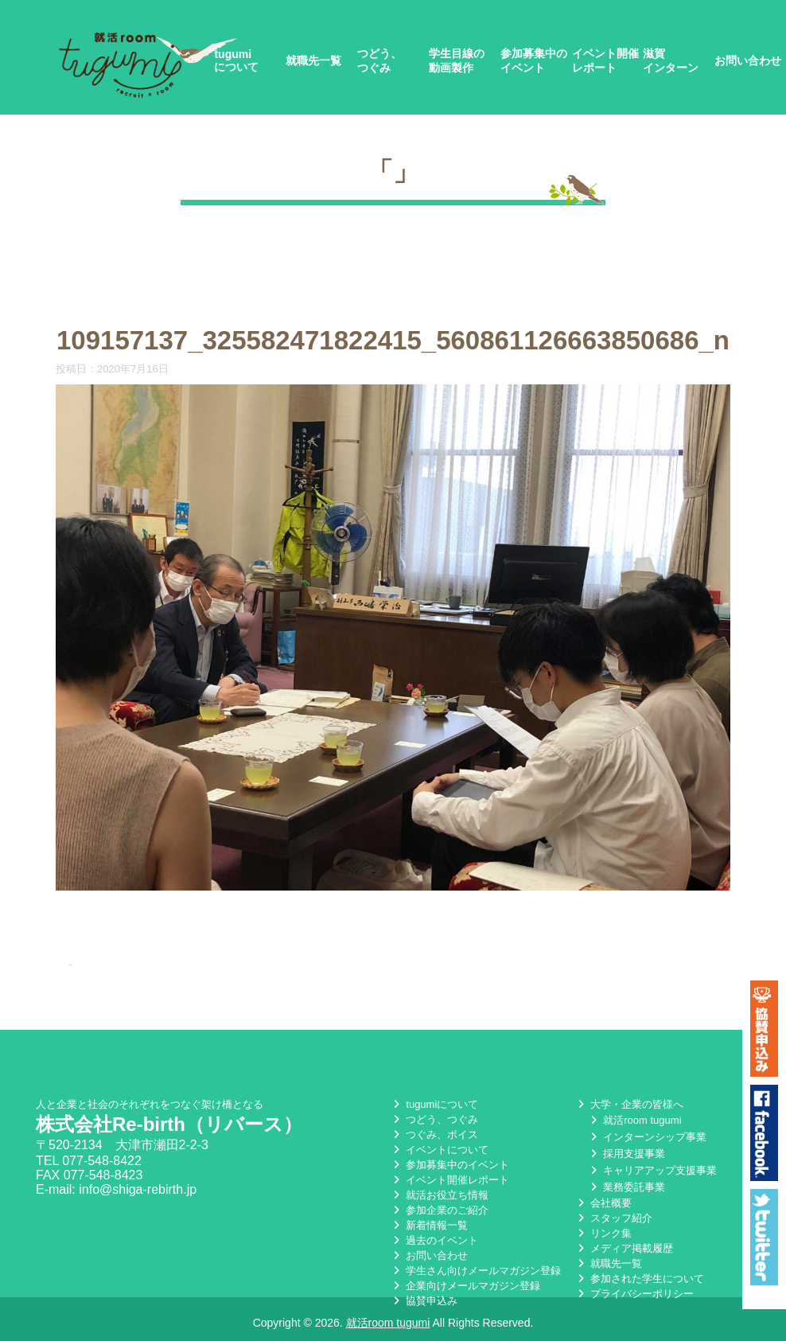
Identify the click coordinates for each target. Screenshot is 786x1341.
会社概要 (603, 1203)
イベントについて (439, 1150)
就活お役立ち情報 (439, 1195)
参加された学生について (639, 1278)
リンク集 (603, 1233)
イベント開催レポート (605, 60)
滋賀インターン (670, 60)
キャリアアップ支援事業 (652, 1170)
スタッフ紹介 (613, 1218)
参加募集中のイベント (533, 60)
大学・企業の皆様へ (628, 1104)
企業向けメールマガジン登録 (465, 1286)
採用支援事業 (626, 1154)
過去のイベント (434, 1240)
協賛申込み (423, 1301)
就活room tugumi (634, 1120)
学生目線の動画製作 (456, 60)
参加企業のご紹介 (439, 1210)
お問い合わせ (747, 60)
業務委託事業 (626, 1187)
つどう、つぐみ (379, 60)
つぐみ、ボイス (434, 1134)
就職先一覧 (313, 60)
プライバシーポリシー (634, 1294)
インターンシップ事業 (646, 1137)
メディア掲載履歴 (623, 1248)
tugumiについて (236, 60)
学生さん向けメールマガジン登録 (475, 1271)
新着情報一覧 (429, 1225)
